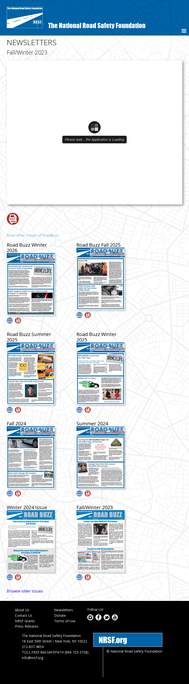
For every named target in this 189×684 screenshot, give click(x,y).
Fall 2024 (16, 423)
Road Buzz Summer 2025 (29, 336)
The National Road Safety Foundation (96, 25)
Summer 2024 (92, 423)
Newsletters (63, 610)
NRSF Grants (25, 621)
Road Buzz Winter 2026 (27, 247)
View (10, 321)
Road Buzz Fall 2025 (98, 245)
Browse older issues (25, 591)
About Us (22, 610)
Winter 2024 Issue (27, 507)
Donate (60, 615)
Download (13, 219)
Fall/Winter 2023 (94, 507)
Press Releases (26, 626)
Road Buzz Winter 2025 (96, 336)
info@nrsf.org (32, 657)
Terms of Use (65, 621)
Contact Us (23, 615)
